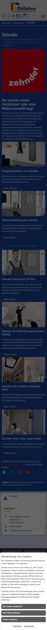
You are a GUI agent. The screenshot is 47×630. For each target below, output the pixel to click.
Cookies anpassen (10, 619)
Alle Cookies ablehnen (11, 613)
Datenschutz (29, 626)
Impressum (17, 626)
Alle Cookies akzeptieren (12, 606)
